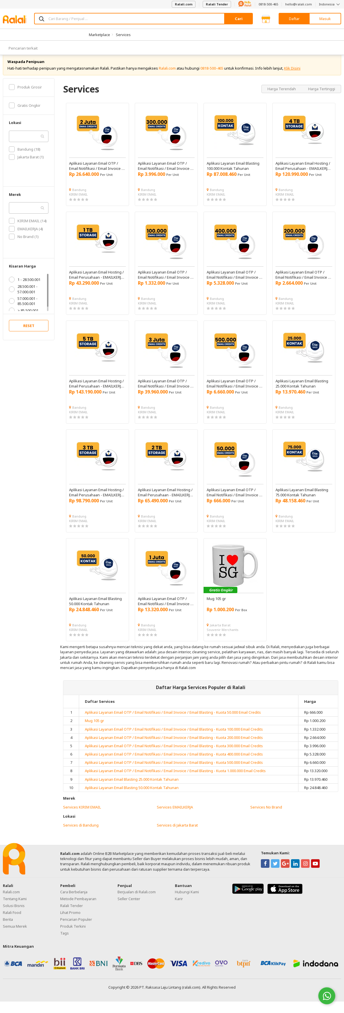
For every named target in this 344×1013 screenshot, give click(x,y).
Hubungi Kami (187, 898)
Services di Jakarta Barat (177, 831)
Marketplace (99, 34)
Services (123, 34)
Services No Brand (266, 813)
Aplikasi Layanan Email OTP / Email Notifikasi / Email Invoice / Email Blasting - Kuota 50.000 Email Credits (173, 718)
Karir (179, 905)
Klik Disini (292, 74)
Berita (8, 925)
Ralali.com (183, 4)
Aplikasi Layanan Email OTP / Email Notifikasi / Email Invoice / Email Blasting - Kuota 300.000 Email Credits (174, 752)
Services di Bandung (81, 831)
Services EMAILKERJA (175, 813)
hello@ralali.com (298, 4)
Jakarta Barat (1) (26, 163)
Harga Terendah (282, 95)
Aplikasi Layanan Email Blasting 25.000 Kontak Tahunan (132, 785)
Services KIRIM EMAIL (82, 813)
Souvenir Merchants (223, 636)
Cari (239, 18)
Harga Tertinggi (321, 95)
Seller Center (129, 905)
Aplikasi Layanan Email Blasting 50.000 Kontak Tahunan (132, 793)
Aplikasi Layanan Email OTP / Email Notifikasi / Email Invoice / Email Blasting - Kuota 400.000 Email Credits (174, 760)
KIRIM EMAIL (78, 200)
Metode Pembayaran (78, 905)
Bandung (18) (24, 155)
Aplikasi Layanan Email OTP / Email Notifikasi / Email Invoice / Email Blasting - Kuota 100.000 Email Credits (174, 735)
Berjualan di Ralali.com (137, 898)
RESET (28, 332)
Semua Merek (15, 932)
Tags (64, 939)
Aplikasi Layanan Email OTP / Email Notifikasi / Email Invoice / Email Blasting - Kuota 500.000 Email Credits (174, 769)
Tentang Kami (15, 905)
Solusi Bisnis (14, 911)
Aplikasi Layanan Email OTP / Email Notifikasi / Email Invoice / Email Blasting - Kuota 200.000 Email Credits (174, 743)
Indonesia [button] (330, 4)
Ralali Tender (217, 4)
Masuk (325, 18)
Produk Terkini (73, 932)
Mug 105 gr (94, 727)
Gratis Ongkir (24, 112)
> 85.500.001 (23, 317)
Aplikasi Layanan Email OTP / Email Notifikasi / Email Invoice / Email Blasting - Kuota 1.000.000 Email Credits (175, 777)
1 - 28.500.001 (24, 286)
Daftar (294, 18)
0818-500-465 (268, 4)
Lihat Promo (70, 918)
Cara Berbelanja (73, 898)
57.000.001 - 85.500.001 (23, 307)
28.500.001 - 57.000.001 (23, 295)
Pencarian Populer (76, 925)
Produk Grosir (25, 93)
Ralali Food (12, 918)
